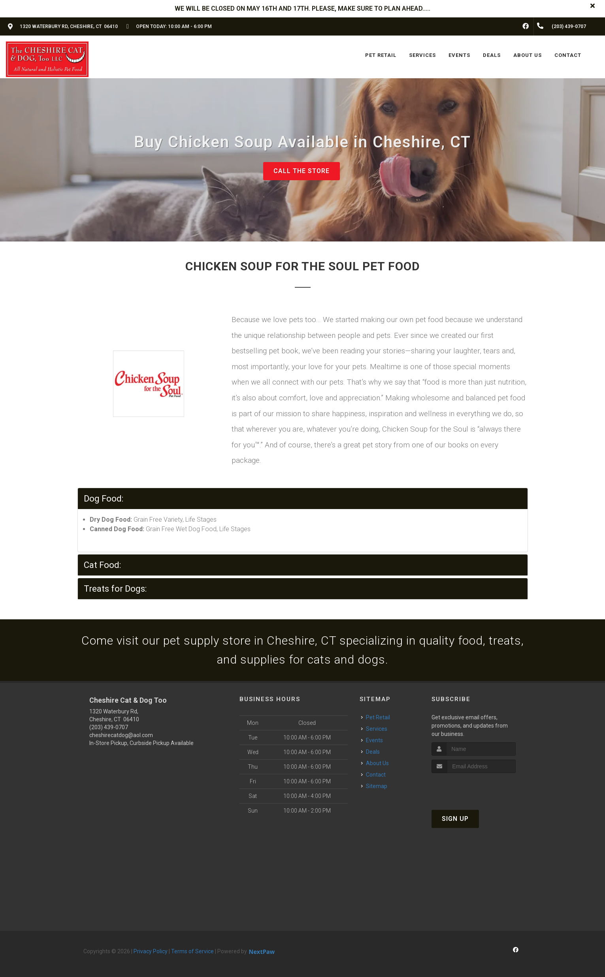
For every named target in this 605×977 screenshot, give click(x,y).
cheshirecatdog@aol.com (121, 735)
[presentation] (474, 788)
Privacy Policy (151, 951)
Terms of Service (192, 951)
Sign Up (455, 818)
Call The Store (301, 171)
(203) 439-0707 (108, 727)
